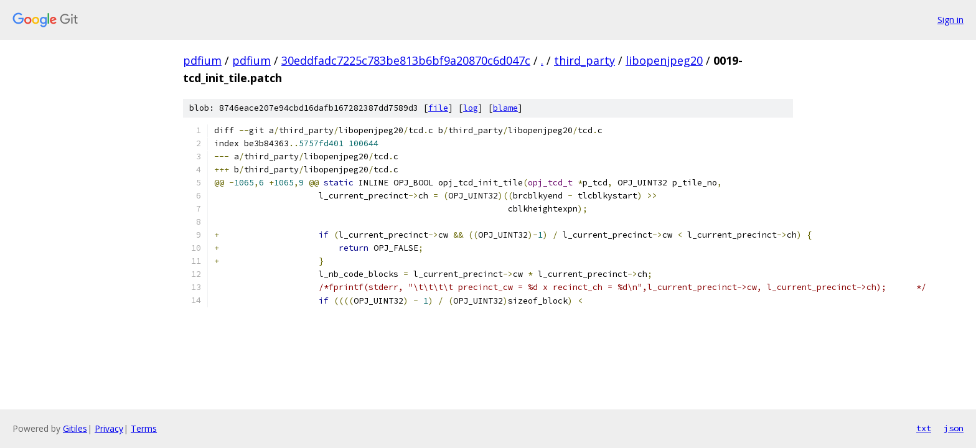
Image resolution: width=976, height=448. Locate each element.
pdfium (202, 60)
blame (505, 108)
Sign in (950, 20)
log (470, 108)
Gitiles (75, 428)
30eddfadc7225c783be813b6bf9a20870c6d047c (405, 60)
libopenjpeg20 (664, 60)
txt (923, 428)
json (954, 428)
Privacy (109, 428)
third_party (584, 60)
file (438, 108)
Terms (144, 428)
